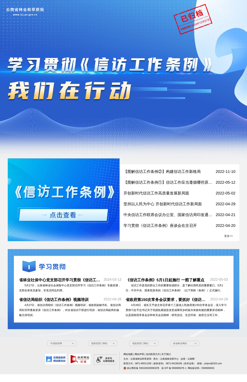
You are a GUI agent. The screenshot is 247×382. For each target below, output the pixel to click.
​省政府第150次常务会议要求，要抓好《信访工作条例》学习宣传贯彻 (185, 299)
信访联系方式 (153, 354)
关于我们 (166, 354)
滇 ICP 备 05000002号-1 (173, 368)
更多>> (228, 235)
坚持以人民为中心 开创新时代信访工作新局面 (163, 204)
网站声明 (139, 354)
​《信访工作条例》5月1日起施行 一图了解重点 (165, 280)
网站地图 (128, 354)
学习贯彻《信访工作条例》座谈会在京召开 (160, 225)
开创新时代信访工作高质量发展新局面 (156, 193)
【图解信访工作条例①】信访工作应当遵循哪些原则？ (168, 182)
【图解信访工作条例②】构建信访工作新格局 (162, 171)
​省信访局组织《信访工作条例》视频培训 (54, 299)
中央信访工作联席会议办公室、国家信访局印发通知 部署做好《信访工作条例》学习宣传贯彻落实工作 (168, 215)
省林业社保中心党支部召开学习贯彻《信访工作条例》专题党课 (73, 280)
